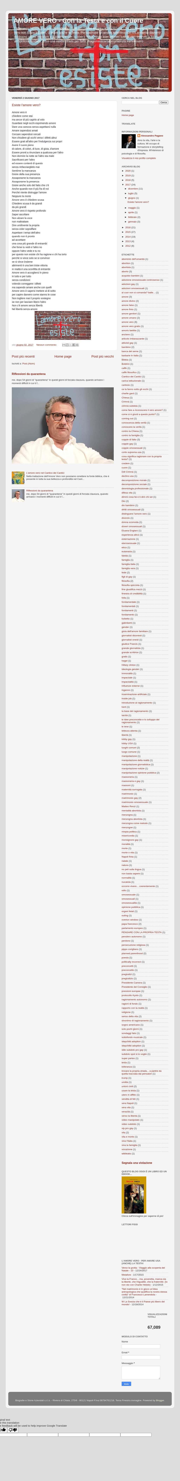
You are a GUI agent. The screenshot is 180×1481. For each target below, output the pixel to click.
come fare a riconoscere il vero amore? (142, 410)
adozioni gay (128, 284)
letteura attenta (129, 730)
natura (125, 865)
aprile (131, 212)
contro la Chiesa (130, 431)
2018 (128, 180)
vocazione (127, 1149)
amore (125, 296)
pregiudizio (127, 978)
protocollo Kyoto (130, 995)
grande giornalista (131, 648)
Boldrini (126, 364)
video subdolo (129, 1124)
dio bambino (128, 505)
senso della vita (130, 1016)
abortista (126, 267)
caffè (124, 368)
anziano (126, 334)
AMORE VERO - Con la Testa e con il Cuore (78, 20)
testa (124, 1062)
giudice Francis (130, 644)
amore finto (128, 309)
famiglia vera (128, 568)
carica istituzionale (131, 380)
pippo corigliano (130, 949)
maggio (132, 207)
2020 (128, 170)
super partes (128, 1058)
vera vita (126, 1107)
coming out (127, 418)
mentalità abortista (131, 810)
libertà (125, 735)
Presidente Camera (132, 982)
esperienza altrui (130, 534)
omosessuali (128, 899)
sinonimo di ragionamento (135, 1020)
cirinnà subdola (130, 406)
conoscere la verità (132, 427)
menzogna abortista (132, 819)
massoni (126, 785)
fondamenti (127, 610)
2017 (128, 184)
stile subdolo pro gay (132, 1050)
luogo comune (129, 751)
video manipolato (131, 1120)
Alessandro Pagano (152, 135)
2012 (128, 246)
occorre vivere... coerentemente (138, 886)
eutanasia (127, 551)
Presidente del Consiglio (134, 987)
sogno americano (131, 1024)
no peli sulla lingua (131, 869)
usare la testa (129, 1090)
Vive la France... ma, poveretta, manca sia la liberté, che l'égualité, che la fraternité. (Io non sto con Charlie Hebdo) (145, 1282)
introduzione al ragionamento (137, 702)
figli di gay (127, 576)
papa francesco (130, 924)
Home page (63, 356)
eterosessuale (129, 543)
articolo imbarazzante (133, 338)
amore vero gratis (131, 326)
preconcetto (128, 970)
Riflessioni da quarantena (29, 373)
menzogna (127, 814)
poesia (125, 957)
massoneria (128, 777)
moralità (126, 844)
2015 (128, 232)
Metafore (126, 1274)
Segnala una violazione (137, 1162)
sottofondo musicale (132, 1037)
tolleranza (127, 1066)
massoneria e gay (131, 781)
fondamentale (129, 602)
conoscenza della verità (134, 422)
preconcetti (127, 966)
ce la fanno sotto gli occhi (135, 389)
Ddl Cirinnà (127, 472)
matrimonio (127, 793)
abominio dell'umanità (133, 259)
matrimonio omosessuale (135, 802)
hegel (124, 660)
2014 (128, 236)
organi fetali (128, 911)
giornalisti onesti (130, 639)
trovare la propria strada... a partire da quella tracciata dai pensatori (142, 1072)
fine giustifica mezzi (132, 589)
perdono (126, 940)
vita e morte (128, 1136)
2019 (128, 175)
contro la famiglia (131, 435)
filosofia (126, 581)
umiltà (125, 1082)
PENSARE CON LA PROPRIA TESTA (142, 932)
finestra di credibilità (132, 593)
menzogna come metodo (135, 823)
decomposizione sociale (134, 484)
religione (126, 1012)
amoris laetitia (129, 330)
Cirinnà (125, 401)
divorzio (126, 518)
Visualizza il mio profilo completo (139, 158)
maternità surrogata (132, 789)
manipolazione (129, 756)
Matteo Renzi (129, 806)
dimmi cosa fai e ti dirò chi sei (137, 497)
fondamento (128, 614)
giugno (132, 198)
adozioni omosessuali (133, 288)
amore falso (128, 305)
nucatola (126, 882)
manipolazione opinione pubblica (139, 772)
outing (125, 915)
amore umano (129, 317)
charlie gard (128, 393)
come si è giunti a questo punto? (139, 414)
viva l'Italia (127, 1141)
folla (124, 597)
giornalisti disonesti (132, 635)
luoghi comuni (129, 747)
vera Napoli (128, 1103)
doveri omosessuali (132, 526)
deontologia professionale (135, 488)
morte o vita (128, 852)
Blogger (160, 1400)
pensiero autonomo (132, 936)
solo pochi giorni (130, 1029)
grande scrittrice (130, 652)
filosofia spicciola (130, 585)
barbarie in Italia (130, 355)
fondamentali (128, 606)
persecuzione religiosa (133, 945)
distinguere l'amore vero (134, 513)
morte (125, 848)
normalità (126, 877)
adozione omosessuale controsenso (140, 280)
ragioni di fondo (130, 1003)
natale (125, 861)
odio (124, 890)
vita (123, 1132)
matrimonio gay (130, 798)
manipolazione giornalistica (136, 764)
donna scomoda (130, 522)
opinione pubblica (131, 907)
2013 (128, 241)
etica (124, 547)
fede (124, 572)
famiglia (126, 560)
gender (125, 627)
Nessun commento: (46, 344)
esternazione (128, 539)
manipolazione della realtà (135, 760)
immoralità (127, 673)
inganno (126, 690)
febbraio (132, 217)
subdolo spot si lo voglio (134, 1054)
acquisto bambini (130, 275)
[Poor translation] (12, 1430)
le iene (125, 726)
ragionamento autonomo (134, 999)
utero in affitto (129, 1094)
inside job (127, 698)
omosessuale (129, 894)
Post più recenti (23, 356)
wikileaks (126, 1153)
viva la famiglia (129, 1145)
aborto (125, 271)
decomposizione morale (134, 480)
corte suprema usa (131, 452)
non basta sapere (131, 873)
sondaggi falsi (129, 1033)
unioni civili (127, 1086)
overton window (130, 919)
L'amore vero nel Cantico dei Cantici (45, 473)
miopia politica (129, 831)
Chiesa (125, 397)
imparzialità (128, 682)
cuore (125, 467)
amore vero (128, 322)
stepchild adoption (131, 1041)
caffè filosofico (129, 372)
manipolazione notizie (133, 768)
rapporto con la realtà (133, 1008)
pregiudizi (127, 974)
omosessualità (129, 903)
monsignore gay (130, 840)
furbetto (126, 618)
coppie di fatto (129, 439)
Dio (123, 501)
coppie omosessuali (132, 448)
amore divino (128, 301)
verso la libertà (129, 1116)
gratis (124, 656)
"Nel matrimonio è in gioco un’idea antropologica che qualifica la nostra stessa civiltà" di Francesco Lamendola (144, 1292)
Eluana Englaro (130, 530)
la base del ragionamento (135, 711)
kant (124, 707)
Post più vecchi (102, 356)
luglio (131, 193)
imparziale (127, 677)
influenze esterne (131, 686)
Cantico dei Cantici (132, 376)
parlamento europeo (132, 928)
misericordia (128, 835)
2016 (128, 227)
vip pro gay (127, 1128)
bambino (126, 347)
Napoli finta (128, 856)
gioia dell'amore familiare (135, 631)
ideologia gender (130, 669)
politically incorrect (131, 961)
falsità (125, 555)
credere (126, 463)
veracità (126, 1111)
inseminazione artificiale (134, 694)
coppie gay (127, 443)
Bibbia (125, 359)
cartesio (126, 385)
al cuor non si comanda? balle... (138, 292)
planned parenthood (132, 953)
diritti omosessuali (131, 509)
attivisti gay (127, 343)
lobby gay (127, 739)
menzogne (127, 827)
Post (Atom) (28, 363)
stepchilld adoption (131, 1045)
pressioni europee (131, 991)
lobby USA (127, 743)
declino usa (128, 476)
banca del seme (130, 351)
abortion (126, 263)
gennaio (132, 221)
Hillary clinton (129, 665)
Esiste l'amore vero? (26, 105)
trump (125, 1078)
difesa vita (127, 492)
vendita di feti (129, 1099)
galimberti (127, 623)
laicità (125, 715)
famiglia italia (128, 564)
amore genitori (129, 313)
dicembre (133, 188)
